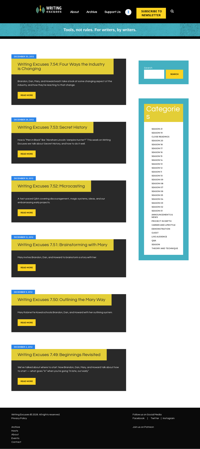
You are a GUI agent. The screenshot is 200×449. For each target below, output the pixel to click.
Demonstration (161, 229)
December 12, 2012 (23, 237)
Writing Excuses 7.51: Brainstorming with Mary (62, 245)
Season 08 (157, 183)
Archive (15, 427)
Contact (16, 442)
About (15, 434)
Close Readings (160, 137)
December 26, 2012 (24, 120)
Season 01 (157, 211)
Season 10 (157, 176)
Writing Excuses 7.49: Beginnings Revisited (59, 354)
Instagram (169, 418)
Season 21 (157, 129)
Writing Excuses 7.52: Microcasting (51, 186)
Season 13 (157, 164)
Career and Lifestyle (163, 225)
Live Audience (159, 236)
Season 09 (157, 179)
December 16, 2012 (23, 178)
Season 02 (157, 207)
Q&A (154, 240)
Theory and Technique (165, 248)
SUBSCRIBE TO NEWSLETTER (151, 13)
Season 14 (157, 160)
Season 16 (157, 152)
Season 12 (157, 168)
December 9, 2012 (23, 292)
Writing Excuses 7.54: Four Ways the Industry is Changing (61, 66)
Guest (155, 233)
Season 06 (157, 191)
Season (156, 244)
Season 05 (157, 195)
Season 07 (157, 187)
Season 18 (157, 144)
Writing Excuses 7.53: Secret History (52, 127)
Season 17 (157, 148)
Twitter (155, 418)
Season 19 (157, 133)
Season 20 (157, 140)
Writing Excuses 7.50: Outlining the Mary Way (61, 299)
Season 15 (157, 156)
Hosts (14, 431)
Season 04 (157, 199)
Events (15, 438)
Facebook (139, 418)
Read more (27, 95)
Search (148, 68)
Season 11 (157, 172)
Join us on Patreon (143, 427)
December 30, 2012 (24, 56)
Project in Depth (162, 221)
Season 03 (157, 203)
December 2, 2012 (23, 347)
